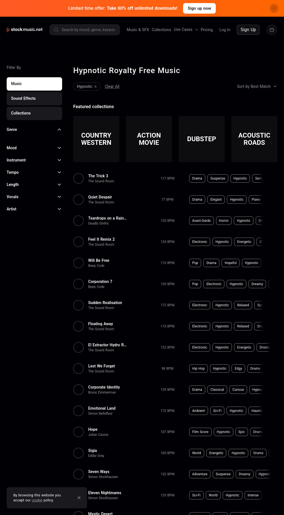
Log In (224, 30)
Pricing (207, 30)
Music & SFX (138, 30)
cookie (37, 500)
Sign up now (199, 8)
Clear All (112, 86)
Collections (161, 30)
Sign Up (248, 29)
